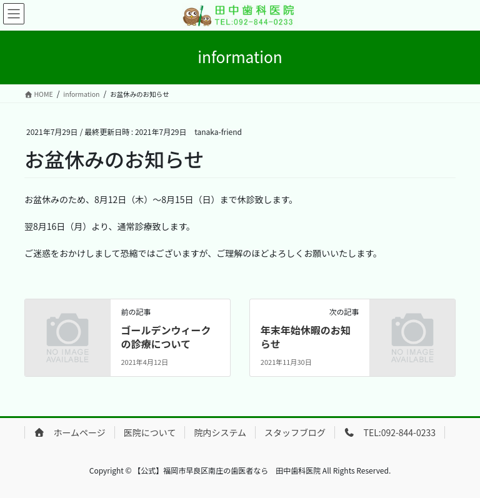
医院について (150, 432)
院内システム (220, 432)
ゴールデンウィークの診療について (166, 336)
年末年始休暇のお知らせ (306, 336)
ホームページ (70, 432)
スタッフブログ (295, 432)
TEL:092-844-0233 (390, 432)
